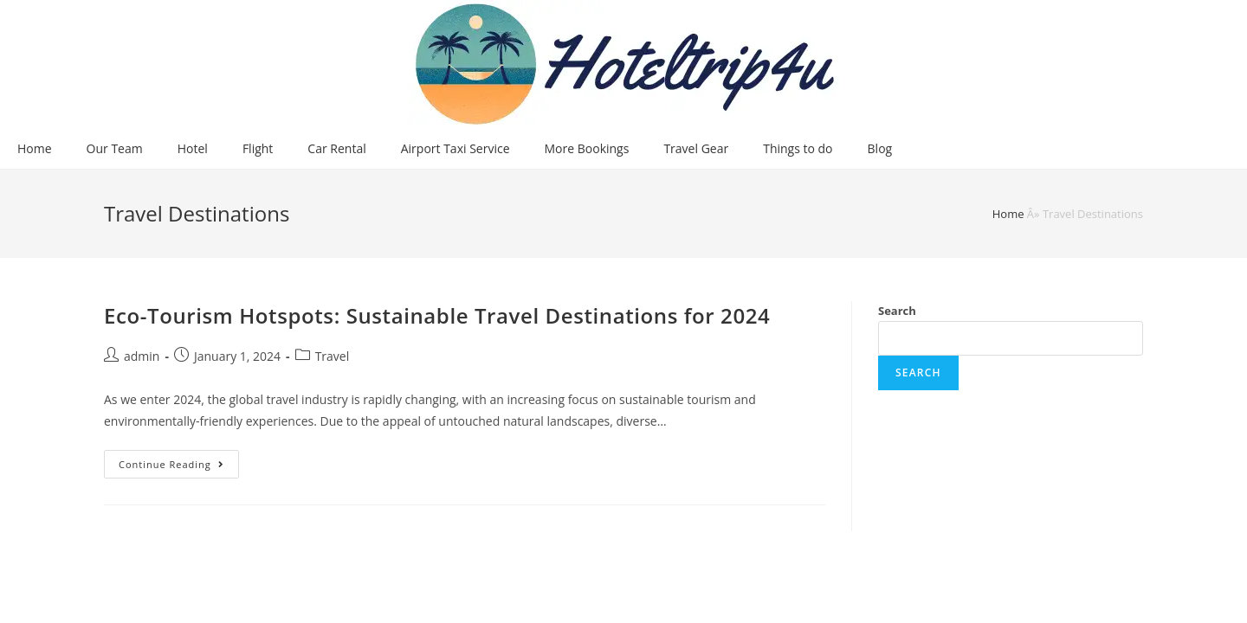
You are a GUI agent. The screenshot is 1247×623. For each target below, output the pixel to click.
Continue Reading (179, 467)
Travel (332, 356)
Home (34, 148)
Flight (257, 148)
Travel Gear (695, 148)
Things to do (797, 148)
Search (897, 310)
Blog (880, 148)
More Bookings (587, 148)
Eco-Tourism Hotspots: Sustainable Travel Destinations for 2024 (437, 315)
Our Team (115, 148)
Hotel (193, 148)
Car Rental (336, 148)
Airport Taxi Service (455, 148)
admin (141, 356)
